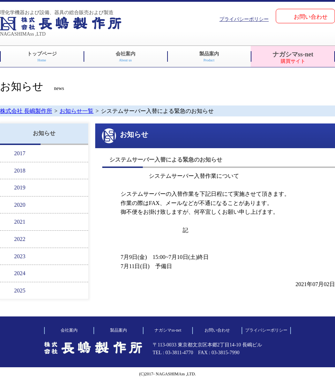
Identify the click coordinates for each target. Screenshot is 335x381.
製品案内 (209, 56)
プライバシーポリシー (244, 19)
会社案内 (125, 56)
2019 (19, 187)
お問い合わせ (311, 17)
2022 (19, 239)
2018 (19, 171)
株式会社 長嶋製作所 (26, 111)
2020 (19, 205)
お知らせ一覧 (76, 111)
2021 (19, 222)
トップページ (42, 56)
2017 (19, 153)
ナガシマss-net (293, 57)
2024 (19, 273)
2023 (19, 256)
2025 (19, 291)
